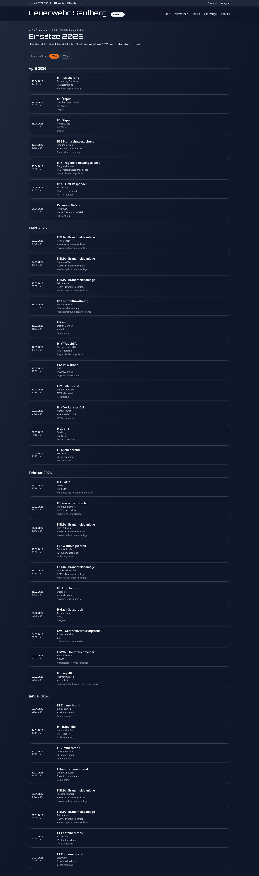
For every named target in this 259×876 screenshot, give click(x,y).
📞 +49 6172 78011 (40, 3)
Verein (196, 13)
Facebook (213, 3)
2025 (65, 56)
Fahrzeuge (210, 13)
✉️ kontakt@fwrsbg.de (67, 3)
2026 (54, 56)
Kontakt (225, 13)
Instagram (225, 3)
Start (167, 13)
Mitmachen (181, 13)
